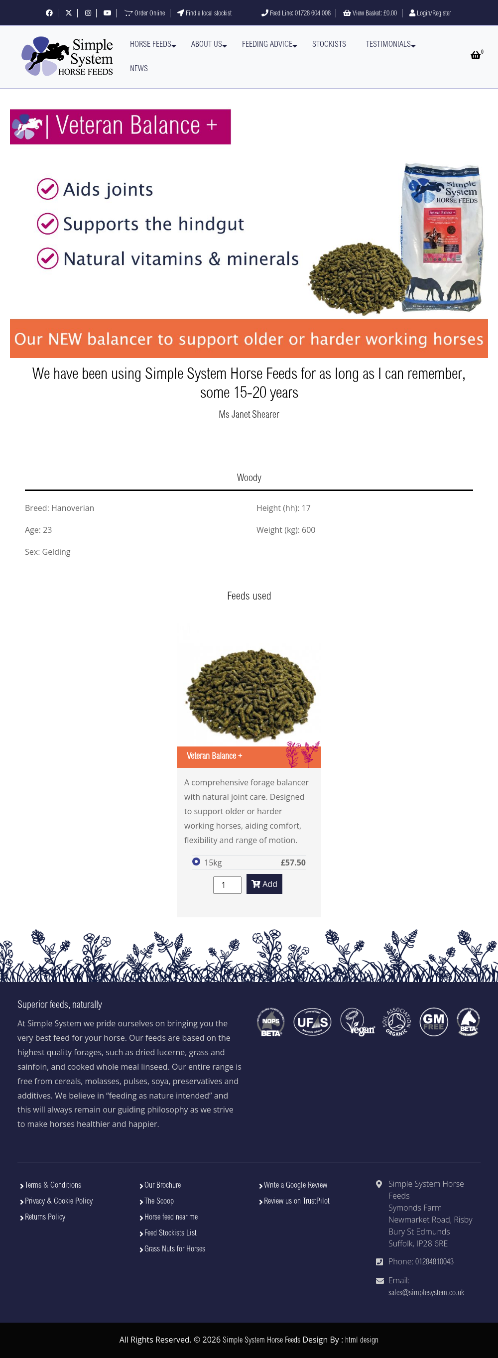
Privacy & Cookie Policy (59, 1202)
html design (361, 1341)
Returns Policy (45, 1218)
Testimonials (388, 45)
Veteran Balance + (214, 756)
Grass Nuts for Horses (174, 1249)
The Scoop (159, 1202)
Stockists (329, 45)
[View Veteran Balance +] (249, 695)
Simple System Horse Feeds (261, 1341)
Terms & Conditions (53, 1186)
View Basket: (370, 13)
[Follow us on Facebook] (49, 13)
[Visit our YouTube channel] (108, 13)
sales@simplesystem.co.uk (426, 1293)
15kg (213, 862)
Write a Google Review (295, 1186)
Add (264, 883)
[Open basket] (475, 56)
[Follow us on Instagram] (88, 13)
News (139, 69)
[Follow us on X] (68, 13)
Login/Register (430, 13)
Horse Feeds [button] (150, 45)
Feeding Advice (267, 45)
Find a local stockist (204, 13)
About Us (206, 45)
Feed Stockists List (170, 1233)
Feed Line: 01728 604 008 (296, 13)
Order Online (144, 13)
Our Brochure (162, 1186)
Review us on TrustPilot (297, 1202)
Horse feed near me (171, 1218)
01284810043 (434, 1262)
